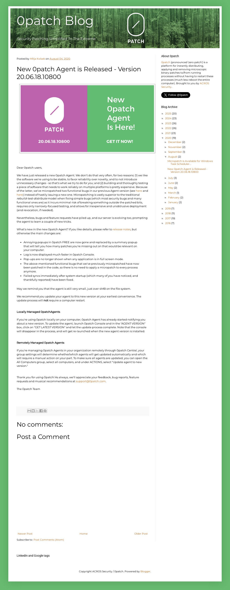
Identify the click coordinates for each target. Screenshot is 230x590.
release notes (122, 229)
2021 (168, 133)
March (172, 192)
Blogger (145, 571)
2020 (168, 137)
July (171, 177)
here (139, 190)
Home (84, 533)
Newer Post (25, 533)
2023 (168, 123)
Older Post (141, 533)
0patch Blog (55, 20)
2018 (168, 213)
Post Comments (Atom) (49, 539)
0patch (165, 62)
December (175, 142)
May (171, 187)
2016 (168, 223)
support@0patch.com (91, 381)
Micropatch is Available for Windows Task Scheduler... (190, 162)
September (175, 151)
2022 (168, 128)
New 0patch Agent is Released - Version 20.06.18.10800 (187, 170)
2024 (168, 118)
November (175, 147)
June (171, 182)
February (174, 197)
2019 (168, 208)
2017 (168, 218)
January (173, 202)
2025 (168, 113)
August (173, 156)
